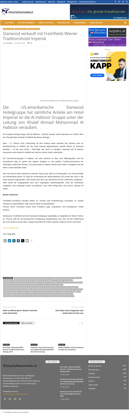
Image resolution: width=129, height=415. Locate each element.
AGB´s (16, 278)
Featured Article (33, 29)
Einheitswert (50, 280)
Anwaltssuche (27, 2)
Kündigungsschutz (10, 285)
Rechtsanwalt (8, 289)
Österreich (55, 287)
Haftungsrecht (43, 282)
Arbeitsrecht (8, 280)
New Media (41, 287)
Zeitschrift (69, 296)
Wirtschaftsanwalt (66, 294)
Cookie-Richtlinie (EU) (87, 2)
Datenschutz (72, 2)
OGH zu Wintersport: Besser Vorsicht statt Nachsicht (20, 311)
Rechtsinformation (56, 289)
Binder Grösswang (20, 280)
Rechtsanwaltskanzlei (41, 289)
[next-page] (82, 323)
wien (39, 294)
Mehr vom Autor (27, 323)
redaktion (9, 43)
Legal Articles (93, 385)
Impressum (61, 2)
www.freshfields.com (11, 228)
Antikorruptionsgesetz (27, 278)
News (48, 287)
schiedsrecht (78, 289)
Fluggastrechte (9, 282)
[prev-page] (79, 323)
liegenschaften (45, 285)
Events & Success (46, 23)
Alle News (9, 23)
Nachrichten (31, 287)
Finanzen (69, 280)
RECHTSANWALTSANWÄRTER (23, 289)
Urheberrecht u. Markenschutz (59, 291)
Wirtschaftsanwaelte (50, 294)
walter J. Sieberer (9, 294)
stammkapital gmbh (33, 291)
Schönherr (21, 291)
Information (54, 282)
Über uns (51, 2)
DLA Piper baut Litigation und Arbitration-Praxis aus (69, 311)
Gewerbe (33, 282)
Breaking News (8, 29)
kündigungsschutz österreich (28, 285)
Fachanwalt (60, 280)
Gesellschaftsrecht (22, 282)
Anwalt (39, 278)
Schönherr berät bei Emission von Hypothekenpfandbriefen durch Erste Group (42, 349)
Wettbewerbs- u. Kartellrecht (26, 294)
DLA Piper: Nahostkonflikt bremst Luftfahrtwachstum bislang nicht (13, 349)
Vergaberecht (75, 291)
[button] (125, 22)
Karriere (79, 282)
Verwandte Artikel (11, 323)
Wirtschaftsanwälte (11, 296)
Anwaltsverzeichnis (74, 278)
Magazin (59, 285)
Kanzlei (71, 282)
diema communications (35, 280)
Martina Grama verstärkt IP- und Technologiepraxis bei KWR (71, 393)
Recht (63, 287)
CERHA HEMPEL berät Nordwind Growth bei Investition (71, 348)
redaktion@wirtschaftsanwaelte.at (15, 394)
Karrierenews (79, 23)
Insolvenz (64, 282)
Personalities (40, 2)
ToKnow (44, 291)
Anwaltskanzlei (49, 278)
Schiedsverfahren (9, 291)
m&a (53, 285)
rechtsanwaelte (72, 287)
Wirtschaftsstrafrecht (56, 296)
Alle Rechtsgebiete (26, 23)
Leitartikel (91, 389)
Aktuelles (6, 345)
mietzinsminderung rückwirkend (14, 287)
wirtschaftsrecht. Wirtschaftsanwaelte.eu (33, 296)
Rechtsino (68, 289)
